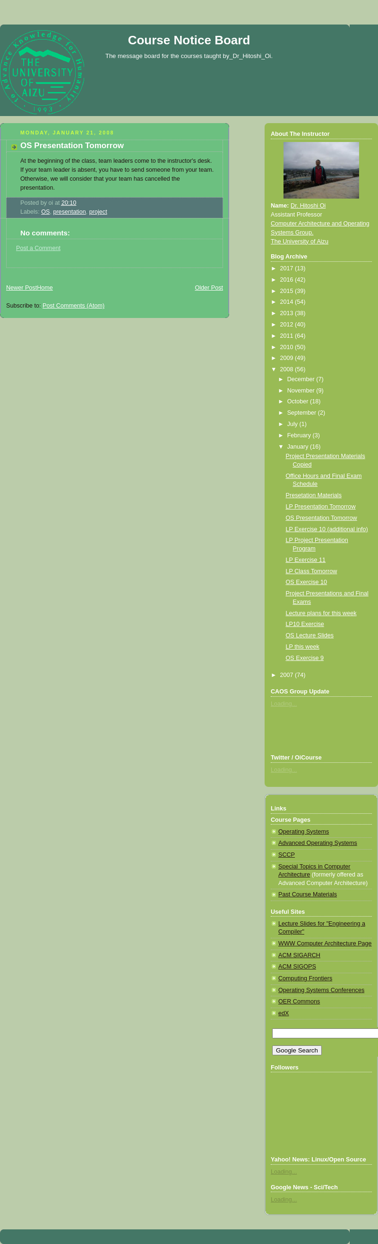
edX (283, 1013)
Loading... (284, 704)
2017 (287, 268)
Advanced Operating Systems (317, 843)
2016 (287, 279)
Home (45, 287)
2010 (287, 347)
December (302, 379)
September (302, 412)
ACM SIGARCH (299, 955)
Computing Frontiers (305, 978)
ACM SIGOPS (297, 966)
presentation (69, 212)
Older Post (209, 287)
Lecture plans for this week (321, 613)
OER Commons (299, 1001)
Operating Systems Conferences (321, 990)
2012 (287, 324)
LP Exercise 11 (306, 560)
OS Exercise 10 (306, 582)
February (300, 435)
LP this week (302, 646)
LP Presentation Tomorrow (321, 506)
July (293, 424)
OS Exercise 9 (305, 658)
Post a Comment (38, 248)
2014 (287, 302)
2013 (287, 313)
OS (45, 212)
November (302, 390)
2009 (287, 358)
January (298, 446)
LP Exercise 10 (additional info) (327, 529)
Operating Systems (303, 831)
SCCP (286, 855)
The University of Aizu (299, 241)
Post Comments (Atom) (73, 305)
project (98, 212)
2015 (287, 291)
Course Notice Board (189, 40)
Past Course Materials (307, 894)
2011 (287, 336)
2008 (287, 369)
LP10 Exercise (305, 624)
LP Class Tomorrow (311, 571)
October (298, 401)
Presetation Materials (314, 495)
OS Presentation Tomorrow (72, 145)
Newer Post (21, 287)
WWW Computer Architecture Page (325, 943)
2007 (287, 675)
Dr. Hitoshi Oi (308, 205)
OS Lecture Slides (310, 635)
